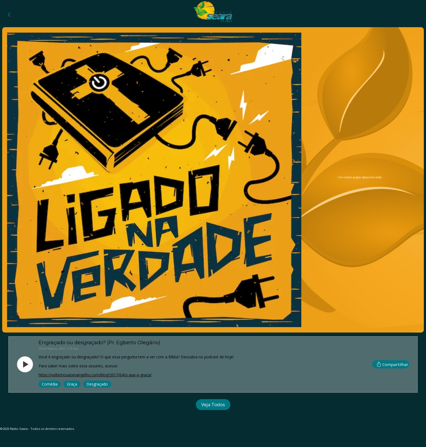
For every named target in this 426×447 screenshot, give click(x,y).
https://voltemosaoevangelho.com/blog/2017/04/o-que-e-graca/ (95, 374)
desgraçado (97, 384)
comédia (50, 384)
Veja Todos (213, 404)
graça (72, 384)
